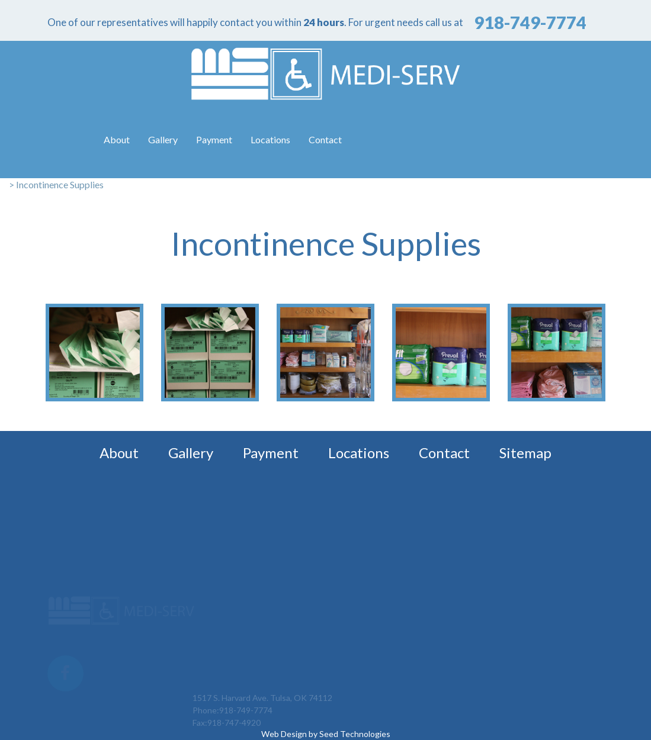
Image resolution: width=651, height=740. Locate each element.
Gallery (163, 139)
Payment (214, 139)
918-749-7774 (245, 723)
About (117, 139)
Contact (325, 139)
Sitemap (525, 452)
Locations (270, 139)
